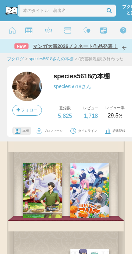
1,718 (91, 116)
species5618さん (72, 86)
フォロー (27, 110)
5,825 (65, 116)
